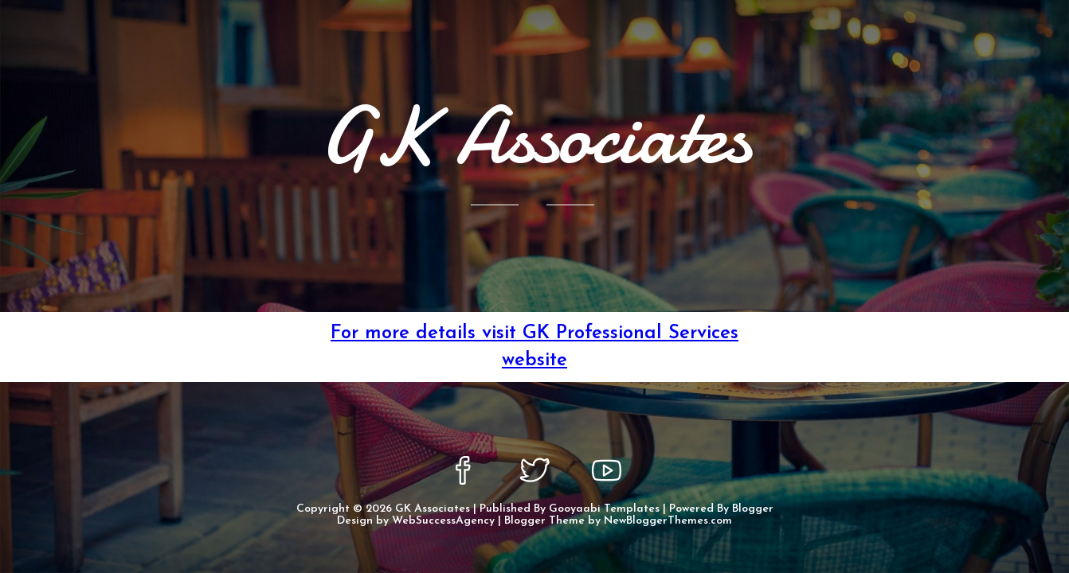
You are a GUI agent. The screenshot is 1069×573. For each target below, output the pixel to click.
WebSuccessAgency (443, 521)
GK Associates (432, 509)
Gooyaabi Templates (604, 509)
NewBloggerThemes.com (668, 521)
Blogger (752, 509)
